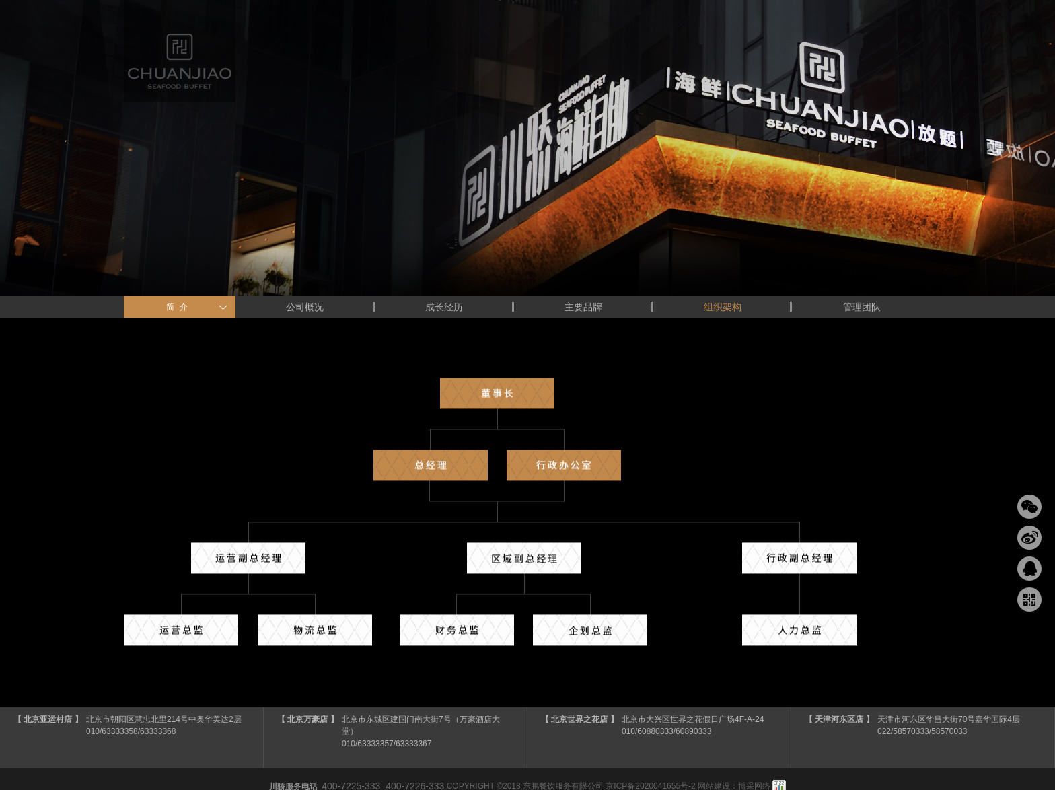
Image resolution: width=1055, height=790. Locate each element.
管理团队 (862, 306)
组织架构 (722, 306)
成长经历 (444, 306)
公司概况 (305, 306)
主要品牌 (583, 306)
